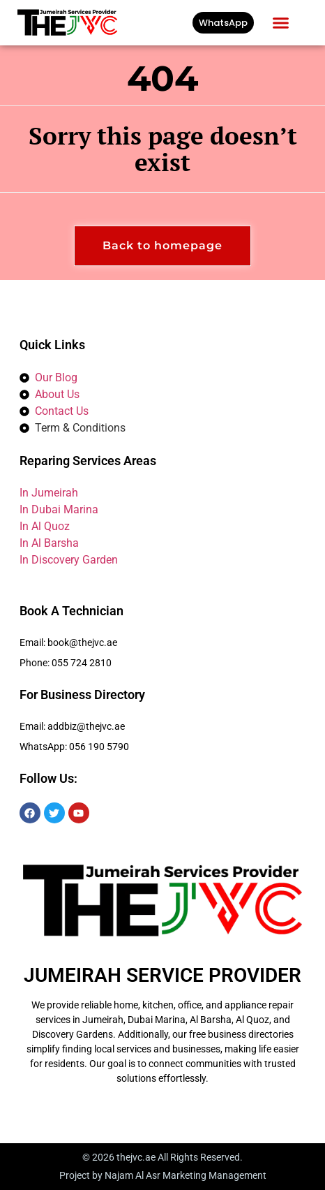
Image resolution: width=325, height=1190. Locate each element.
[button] (281, 23)
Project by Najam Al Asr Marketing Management (162, 1175)
